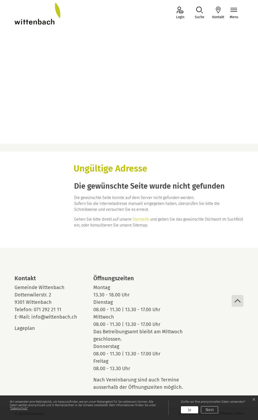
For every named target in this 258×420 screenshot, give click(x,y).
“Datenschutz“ (19, 408)
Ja (189, 409)
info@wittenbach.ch (54, 317)
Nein (210, 409)
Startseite (140, 219)
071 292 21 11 (47, 309)
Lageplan (29, 328)
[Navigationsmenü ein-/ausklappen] (234, 13)
